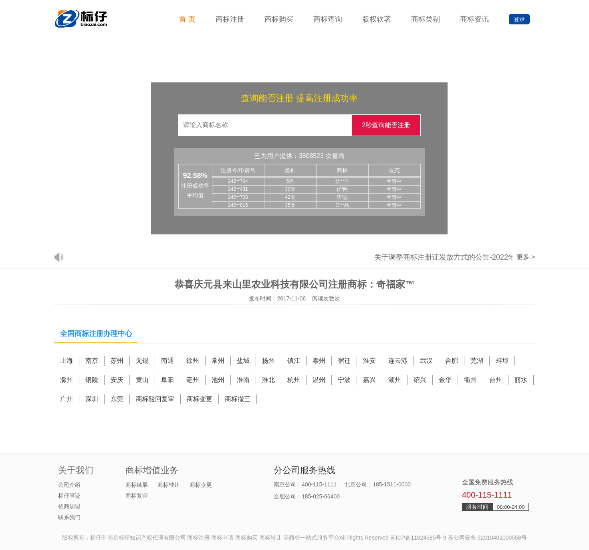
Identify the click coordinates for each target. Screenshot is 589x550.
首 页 (187, 19)
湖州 (394, 379)
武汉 (426, 360)
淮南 (243, 379)
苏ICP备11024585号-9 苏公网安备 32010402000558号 (458, 537)
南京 (91, 360)
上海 (66, 360)
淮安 (369, 360)
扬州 (268, 360)
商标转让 (168, 485)
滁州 (66, 379)
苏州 (117, 360)
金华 (445, 379)
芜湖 (476, 360)
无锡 (142, 360)
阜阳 (167, 379)
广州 (66, 399)
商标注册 (230, 19)
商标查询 (327, 19)
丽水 (520, 379)
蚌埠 (502, 360)
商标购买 (278, 19)
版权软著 (376, 19)
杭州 (293, 379)
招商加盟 (69, 506)
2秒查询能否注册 (386, 125)
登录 (519, 19)
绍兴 (420, 379)
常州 (218, 360)
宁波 (344, 379)
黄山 (142, 379)
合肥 (451, 360)
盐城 (243, 360)
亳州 (192, 379)
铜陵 (91, 379)
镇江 (293, 360)
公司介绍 (69, 485)
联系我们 (69, 517)
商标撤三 (237, 399)
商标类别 (425, 19)
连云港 (397, 360)
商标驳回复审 (155, 399)
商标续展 (136, 485)
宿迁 (344, 360)
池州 (218, 379)
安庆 (117, 379)
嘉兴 (369, 379)
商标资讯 (474, 19)
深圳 (91, 399)
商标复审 (136, 495)
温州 (319, 379)
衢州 (470, 379)
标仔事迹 (69, 495)
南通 (167, 360)
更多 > (525, 257)
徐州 (192, 360)
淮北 (268, 379)
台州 (495, 379)
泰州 (319, 360)
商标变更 (199, 399)
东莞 (117, 399)
